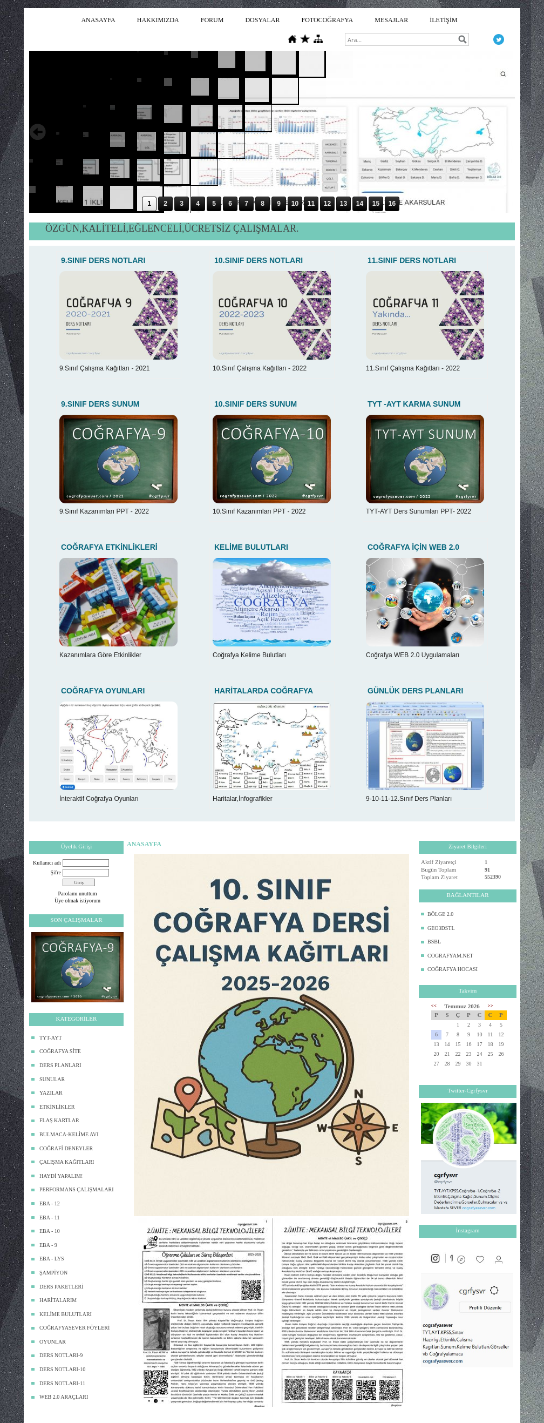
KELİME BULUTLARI (65, 1314)
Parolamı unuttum (77, 893)
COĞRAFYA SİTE (60, 1051)
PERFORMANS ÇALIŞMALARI (76, 1189)
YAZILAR (51, 1093)
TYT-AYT (50, 1038)
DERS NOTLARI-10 (62, 1369)
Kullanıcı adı (47, 863)
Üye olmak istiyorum (77, 900)
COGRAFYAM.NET (450, 956)
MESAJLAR (391, 20)
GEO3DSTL (441, 928)
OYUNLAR (52, 1342)
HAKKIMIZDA (158, 20)
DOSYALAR (262, 20)
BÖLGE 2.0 (440, 914)
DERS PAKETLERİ (61, 1287)
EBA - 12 (49, 1203)
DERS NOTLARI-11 (62, 1383)
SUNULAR (52, 1079)
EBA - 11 (49, 1217)
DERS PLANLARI (60, 1065)
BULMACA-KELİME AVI (69, 1134)
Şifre (56, 872)
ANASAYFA (98, 20)
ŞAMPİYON (53, 1273)
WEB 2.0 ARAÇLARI (63, 1397)
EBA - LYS (51, 1259)
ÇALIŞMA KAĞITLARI (66, 1162)
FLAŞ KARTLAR (59, 1120)
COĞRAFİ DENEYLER (66, 1148)
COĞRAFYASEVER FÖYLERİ (74, 1328)
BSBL (434, 942)
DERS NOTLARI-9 (61, 1355)
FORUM (212, 20)
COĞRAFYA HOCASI (452, 969)
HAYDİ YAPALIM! (61, 1176)
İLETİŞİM (443, 20)
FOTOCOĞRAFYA (327, 20)
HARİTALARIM (58, 1300)
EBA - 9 (48, 1245)
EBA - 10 (49, 1231)
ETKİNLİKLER (57, 1107)
